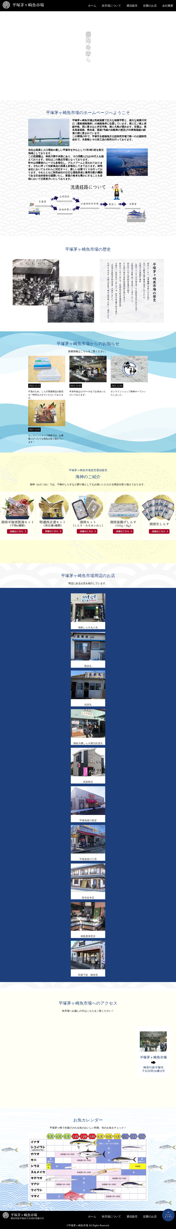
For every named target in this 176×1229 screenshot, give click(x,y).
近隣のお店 (150, 5)
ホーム (92, 5)
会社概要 (167, 5)
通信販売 (132, 5)
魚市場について (111, 5)
